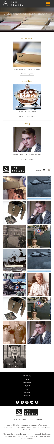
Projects (27, 386)
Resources (27, 382)
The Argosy (27, 375)
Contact (27, 396)
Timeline (27, 392)
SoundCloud (31, 402)
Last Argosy (13, 3)
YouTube (27, 402)
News (27, 379)
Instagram (36, 402)
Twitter (22, 402)
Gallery (27, 389)
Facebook (17, 402)
